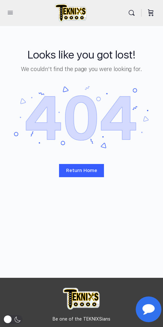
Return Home (81, 170)
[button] (12, 319)
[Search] (133, 13)
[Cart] (151, 13)
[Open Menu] (10, 12)
